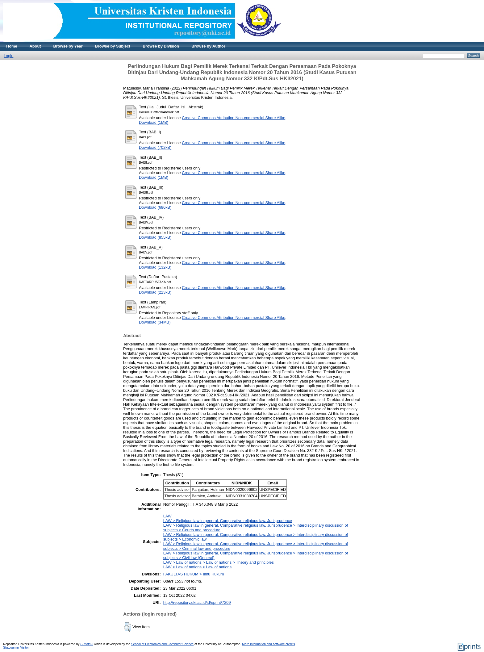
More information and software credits (268, 644)
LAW (167, 516)
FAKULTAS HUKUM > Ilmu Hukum (193, 574)
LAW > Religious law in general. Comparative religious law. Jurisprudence (227, 520)
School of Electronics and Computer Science (162, 644)
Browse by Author (208, 46)
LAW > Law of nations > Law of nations (197, 567)
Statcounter (11, 647)
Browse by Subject (113, 46)
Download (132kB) (155, 267)
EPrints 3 (86, 644)
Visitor (24, 647)
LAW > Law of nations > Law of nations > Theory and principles (218, 562)
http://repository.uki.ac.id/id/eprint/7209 (197, 602)
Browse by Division (161, 46)
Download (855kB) (155, 237)
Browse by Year (68, 46)
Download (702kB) (155, 147)
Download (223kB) (155, 292)
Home (11, 46)
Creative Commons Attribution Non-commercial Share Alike (233, 117)
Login (8, 55)
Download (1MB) (153, 122)
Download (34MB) (154, 322)
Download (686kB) (155, 207)
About (35, 46)
